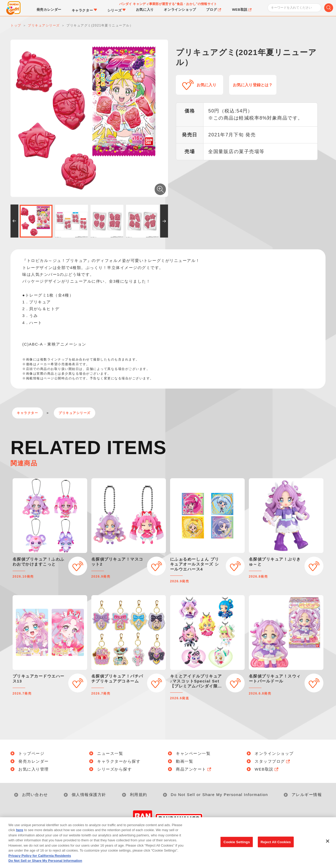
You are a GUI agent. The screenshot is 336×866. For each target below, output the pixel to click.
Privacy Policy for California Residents (39, 864)
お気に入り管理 (33, 769)
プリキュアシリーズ (75, 413)
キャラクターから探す (118, 761)
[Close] (327, 849)
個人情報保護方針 (89, 794)
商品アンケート (194, 769)
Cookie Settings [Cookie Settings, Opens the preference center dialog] (237, 850)
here (19, 838)
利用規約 (138, 794)
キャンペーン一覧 (193, 753)
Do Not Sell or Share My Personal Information (219, 794)
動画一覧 (184, 761)
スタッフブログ (273, 761)
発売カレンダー (33, 761)
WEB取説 (267, 769)
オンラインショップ (274, 753)
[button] (14, 221)
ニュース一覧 (110, 753)
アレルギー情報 (307, 794)
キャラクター (27, 413)
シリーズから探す (114, 769)
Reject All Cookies (276, 850)
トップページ (31, 753)
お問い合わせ (35, 794)
